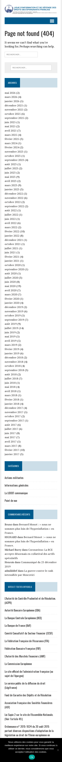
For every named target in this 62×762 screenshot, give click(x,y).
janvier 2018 (12, 404)
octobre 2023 (13, 156)
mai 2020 (10, 286)
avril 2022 (11, 223)
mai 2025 (10, 126)
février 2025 (12, 139)
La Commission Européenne (18, 664)
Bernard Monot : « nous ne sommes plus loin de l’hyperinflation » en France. (29, 529)
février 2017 (12, 450)
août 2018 (11, 374)
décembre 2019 (14, 307)
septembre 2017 (14, 420)
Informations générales (16, 485)
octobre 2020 (13, 265)
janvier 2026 (12, 101)
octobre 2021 (13, 244)
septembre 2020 (14, 269)
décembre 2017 (14, 408)
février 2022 (12, 231)
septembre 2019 (14, 319)
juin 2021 (10, 252)
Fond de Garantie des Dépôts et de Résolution (28, 695)
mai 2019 (10, 336)
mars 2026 (11, 97)
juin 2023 (10, 172)
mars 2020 (11, 294)
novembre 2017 (14, 412)
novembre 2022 (14, 198)
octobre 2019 (13, 315)
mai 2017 (10, 437)
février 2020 (12, 298)
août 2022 (11, 210)
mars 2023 (11, 185)
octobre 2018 (13, 366)
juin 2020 (10, 282)
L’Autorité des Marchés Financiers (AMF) (25, 656)
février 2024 (12, 147)
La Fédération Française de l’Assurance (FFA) (27, 641)
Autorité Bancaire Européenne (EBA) (22, 610)
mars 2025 (11, 135)
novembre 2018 (14, 362)
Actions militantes (14, 478)
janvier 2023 (12, 189)
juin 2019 (10, 332)
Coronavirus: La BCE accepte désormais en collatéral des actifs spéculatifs (30, 554)
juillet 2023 (11, 168)
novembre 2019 (14, 311)
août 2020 (11, 273)
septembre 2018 (14, 370)
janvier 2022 (12, 235)
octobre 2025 (13, 114)
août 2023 (11, 164)
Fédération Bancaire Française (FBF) (23, 649)
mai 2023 (10, 177)
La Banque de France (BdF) (18, 626)
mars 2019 (11, 345)
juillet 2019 (11, 328)
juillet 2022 (11, 214)
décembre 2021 (14, 240)
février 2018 (12, 399)
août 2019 (11, 324)
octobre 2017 (13, 416)
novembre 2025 (14, 109)
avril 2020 (11, 290)
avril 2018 (11, 391)
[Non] (58, 750)
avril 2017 (11, 441)
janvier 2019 (12, 353)
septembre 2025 (14, 118)
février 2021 (12, 256)
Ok (31, 757)
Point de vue (11, 501)
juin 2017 (10, 433)
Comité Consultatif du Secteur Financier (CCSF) (29, 633)
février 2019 (12, 349)
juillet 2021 (11, 248)
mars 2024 (11, 143)
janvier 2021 (12, 261)
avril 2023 (11, 181)
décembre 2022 (14, 193)
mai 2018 (10, 387)
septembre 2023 (14, 160)
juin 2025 (10, 122)
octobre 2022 (13, 202)
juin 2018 (10, 383)
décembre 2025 (14, 105)
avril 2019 (11, 340)
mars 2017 (11, 446)
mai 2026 (10, 93)
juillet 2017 (11, 429)
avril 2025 (11, 130)
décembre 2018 (14, 357)
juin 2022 (10, 219)
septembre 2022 (14, 206)
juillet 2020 (11, 277)
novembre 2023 (14, 151)
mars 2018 (11, 395)
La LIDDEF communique (16, 493)
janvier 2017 (12, 454)
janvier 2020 (12, 303)
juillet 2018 (11, 378)
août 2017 (11, 425)
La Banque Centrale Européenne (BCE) (23, 618)
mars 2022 (11, 227)
